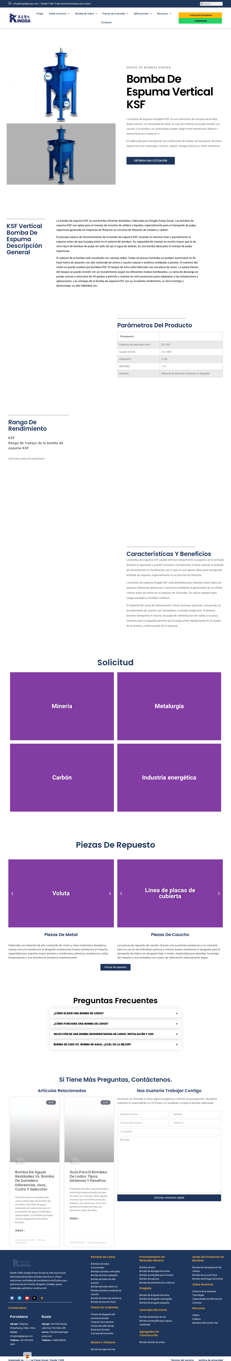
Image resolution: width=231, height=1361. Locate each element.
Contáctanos (17, 1305)
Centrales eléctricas (153, 1307)
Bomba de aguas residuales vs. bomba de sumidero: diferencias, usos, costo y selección (34, 1178)
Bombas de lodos (103, 1254)
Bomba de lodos (86, 13)
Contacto (106, 22)
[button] (10, 83)
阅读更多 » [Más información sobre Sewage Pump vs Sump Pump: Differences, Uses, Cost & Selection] (20, 1227)
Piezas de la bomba (115, 13)
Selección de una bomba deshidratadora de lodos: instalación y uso (104, 1034)
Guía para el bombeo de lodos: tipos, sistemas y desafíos (88, 1176)
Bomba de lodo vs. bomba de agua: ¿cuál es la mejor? (92, 1044)
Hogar (39, 13)
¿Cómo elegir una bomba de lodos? (79, 1013)
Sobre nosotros (59, 13)
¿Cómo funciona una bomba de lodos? (81, 1024)
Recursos (164, 13)
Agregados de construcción (149, 1330)
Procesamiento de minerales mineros (152, 1255)
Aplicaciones (143, 13)
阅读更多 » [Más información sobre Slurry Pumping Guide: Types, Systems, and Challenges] (74, 1218)
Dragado (145, 1285)
